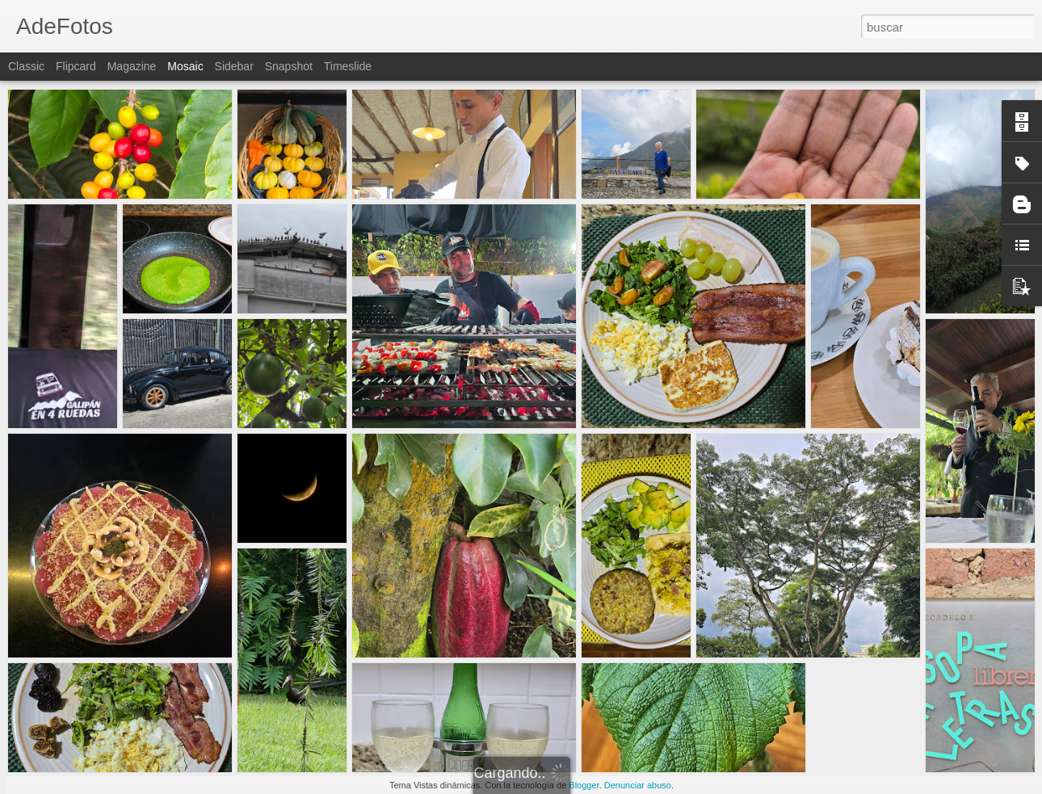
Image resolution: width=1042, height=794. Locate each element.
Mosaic (185, 66)
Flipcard (76, 66)
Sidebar (234, 66)
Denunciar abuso (637, 785)
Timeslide (348, 66)
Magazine (132, 66)
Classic (26, 66)
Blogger (584, 785)
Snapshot (289, 66)
